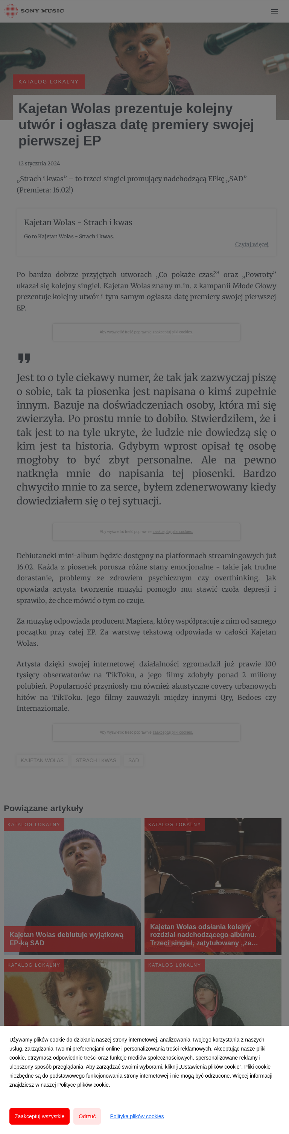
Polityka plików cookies (137, 1116)
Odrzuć (87, 1116)
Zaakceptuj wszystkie (39, 1116)
